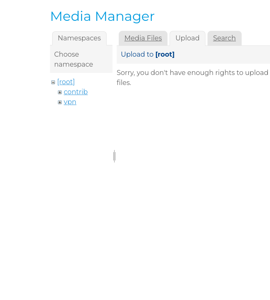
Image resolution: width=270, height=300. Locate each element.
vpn (70, 102)
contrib (76, 92)
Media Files (143, 38)
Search (224, 38)
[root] (66, 82)
